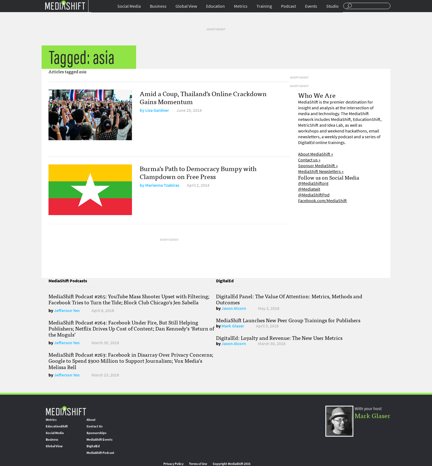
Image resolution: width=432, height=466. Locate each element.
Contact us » (309, 160)
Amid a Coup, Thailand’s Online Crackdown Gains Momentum (203, 97)
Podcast (288, 6)
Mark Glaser (233, 326)
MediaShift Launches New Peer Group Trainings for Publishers (288, 320)
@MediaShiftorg (313, 183)
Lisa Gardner (157, 110)
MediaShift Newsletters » (321, 171)
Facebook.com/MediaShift (322, 201)
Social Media (129, 6)
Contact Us (94, 426)
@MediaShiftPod (314, 195)
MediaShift (66, 410)
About (91, 420)
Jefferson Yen (67, 310)
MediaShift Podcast (100, 453)
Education (215, 6)
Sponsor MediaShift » (318, 166)
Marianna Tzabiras (162, 185)
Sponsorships (96, 433)
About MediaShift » (315, 154)
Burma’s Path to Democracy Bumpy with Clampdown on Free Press (198, 172)
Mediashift (65, 5)
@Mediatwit (309, 189)
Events (311, 6)
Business (158, 6)
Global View (186, 6)
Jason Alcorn (234, 308)
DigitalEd (93, 446)
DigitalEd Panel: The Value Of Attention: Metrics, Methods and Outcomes (289, 299)
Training (264, 6)
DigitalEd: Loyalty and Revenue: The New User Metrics (279, 338)
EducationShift (57, 426)
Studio (332, 6)
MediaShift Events (99, 439)
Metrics (240, 6)
